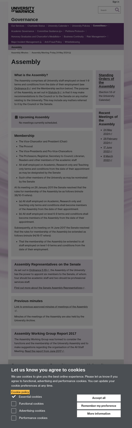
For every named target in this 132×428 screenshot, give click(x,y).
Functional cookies (27, 404)
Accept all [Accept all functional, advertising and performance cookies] (98, 398)
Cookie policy (20, 392)
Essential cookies (26, 396)
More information (98, 413)
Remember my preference (98, 406)
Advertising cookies (28, 411)
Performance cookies (29, 418)
